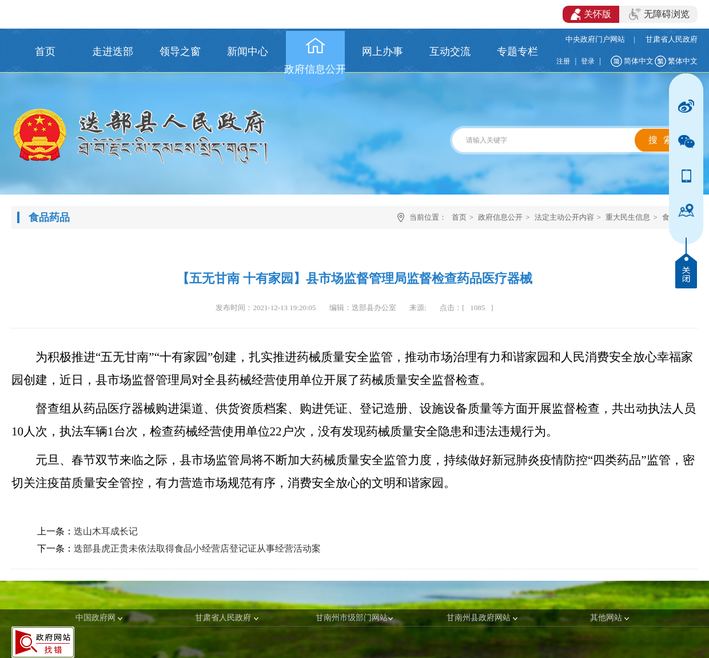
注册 (563, 61)
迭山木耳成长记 (106, 531)
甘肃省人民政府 (672, 39)
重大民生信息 (628, 217)
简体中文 (639, 61)
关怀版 (591, 14)
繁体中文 (683, 61)
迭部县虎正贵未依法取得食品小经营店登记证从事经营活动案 (197, 548)
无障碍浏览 (659, 14)
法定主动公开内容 (564, 217)
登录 (588, 61)
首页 (459, 217)
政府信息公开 (500, 217)
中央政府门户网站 (595, 39)
